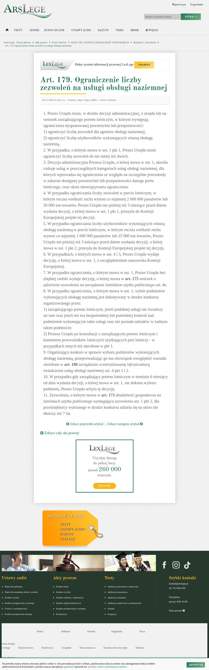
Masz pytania (177, 610)
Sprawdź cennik (66, 516)
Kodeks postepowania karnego (18, 614)
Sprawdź (105, 486)
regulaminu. (68, 666)
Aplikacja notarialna (117, 597)
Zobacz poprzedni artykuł (84, 424)
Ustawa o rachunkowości (16, 608)
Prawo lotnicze (59, 42)
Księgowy (112, 614)
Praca (142, 631)
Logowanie (196, 4)
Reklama (65, 631)
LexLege (68, 539)
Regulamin (116, 631)
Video (119, 30)
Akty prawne (41, 42)
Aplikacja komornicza (117, 592)
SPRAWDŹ (144, 64)
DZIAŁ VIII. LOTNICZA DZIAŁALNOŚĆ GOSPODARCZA (100, 42)
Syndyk (111, 608)
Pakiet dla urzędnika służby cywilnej (21, 592)
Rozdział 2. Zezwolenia (144, 42)
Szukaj (191, 16)
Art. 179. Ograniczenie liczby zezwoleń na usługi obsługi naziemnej (38, 45)
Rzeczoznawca (87, 647)
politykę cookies (96, 666)
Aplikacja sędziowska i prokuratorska (124, 603)
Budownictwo (25, 647)
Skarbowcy (47, 647)
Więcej (152, 30)
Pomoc (40, 631)
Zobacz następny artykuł (125, 424)
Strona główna (24, 42)
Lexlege (6, 647)
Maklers (140, 647)
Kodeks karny (62, 586)
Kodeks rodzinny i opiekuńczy (70, 597)
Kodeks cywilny (12, 597)
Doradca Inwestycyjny (115, 647)
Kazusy (103, 30)
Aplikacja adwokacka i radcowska (123, 586)
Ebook (134, 30)
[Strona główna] (7, 31)
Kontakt (91, 631)
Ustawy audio (81, 30)
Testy (18, 30)
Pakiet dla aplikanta (13, 586)
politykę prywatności (116, 666)
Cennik (34, 30)
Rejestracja (179, 4)
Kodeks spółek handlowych (68, 603)
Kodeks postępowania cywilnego (19, 603)
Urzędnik (66, 647)
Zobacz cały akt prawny (59, 433)
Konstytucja (61, 614)
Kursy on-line (54, 30)
